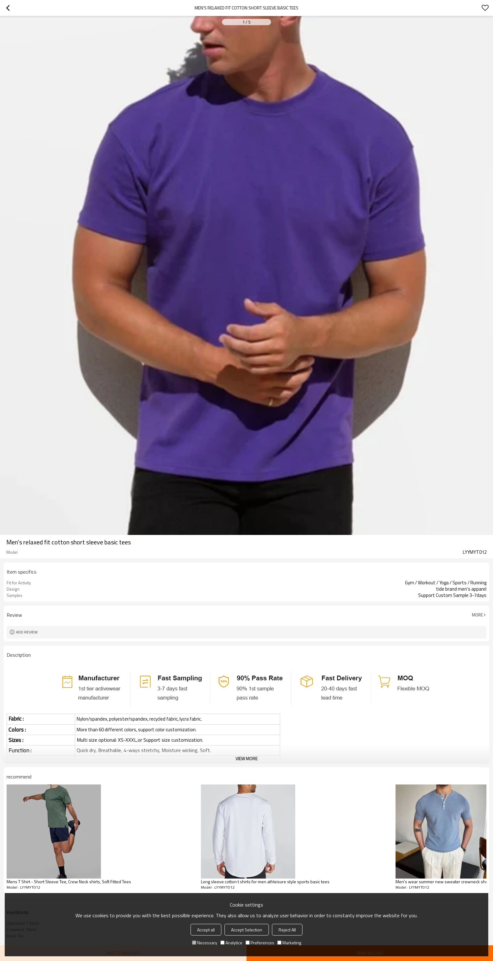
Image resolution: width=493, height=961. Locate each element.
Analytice (231, 942)
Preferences (260, 942)
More (477, 615)
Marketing (289, 942)
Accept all (206, 929)
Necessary (204, 942)
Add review (27, 632)
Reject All (287, 929)
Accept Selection (246, 929)
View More (246, 758)
